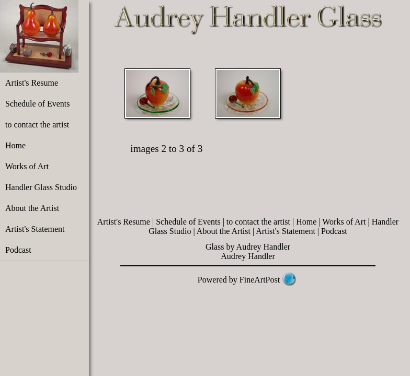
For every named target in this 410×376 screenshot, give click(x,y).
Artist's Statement (35, 229)
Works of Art (27, 166)
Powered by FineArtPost (239, 279)
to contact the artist (37, 124)
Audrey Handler (248, 256)
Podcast (18, 249)
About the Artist (32, 208)
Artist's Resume (31, 82)
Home (15, 145)
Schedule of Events (37, 103)
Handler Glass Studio (41, 187)
